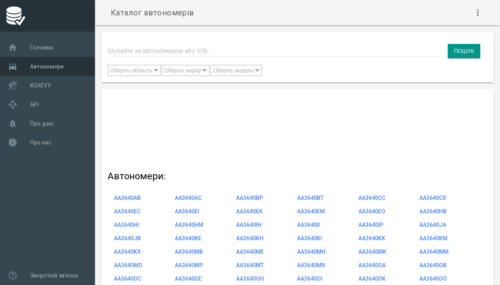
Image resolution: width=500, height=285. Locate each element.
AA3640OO (433, 279)
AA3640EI (187, 211)
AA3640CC (371, 198)
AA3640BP (249, 198)
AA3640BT (310, 198)
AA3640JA (432, 225)
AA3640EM (311, 211)
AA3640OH (250, 279)
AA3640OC (127, 279)
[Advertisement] (294, 128)
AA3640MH (311, 252)
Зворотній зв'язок (43, 275)
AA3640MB (189, 252)
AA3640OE (188, 279)
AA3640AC (188, 198)
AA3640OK (372, 279)
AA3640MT (250, 265)
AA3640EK (249, 211)
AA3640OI (309, 279)
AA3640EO (371, 211)
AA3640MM (434, 252)
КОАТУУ (29, 85)
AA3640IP (370, 225)
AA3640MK (372, 252)
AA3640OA (372, 265)
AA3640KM (433, 238)
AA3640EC (127, 211)
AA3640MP (189, 265)
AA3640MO (128, 265)
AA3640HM (189, 225)
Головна (30, 47)
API (23, 104)
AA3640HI (126, 225)
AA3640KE (188, 238)
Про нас (29, 142)
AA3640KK (371, 238)
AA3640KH (249, 238)
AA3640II (308, 225)
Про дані (31, 123)
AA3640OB (433, 265)
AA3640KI (309, 238)
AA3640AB (127, 198)
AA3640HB (433, 211)
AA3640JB (127, 238)
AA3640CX (432, 198)
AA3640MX (311, 265)
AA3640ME (250, 252)
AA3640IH (248, 225)
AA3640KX (127, 252)
